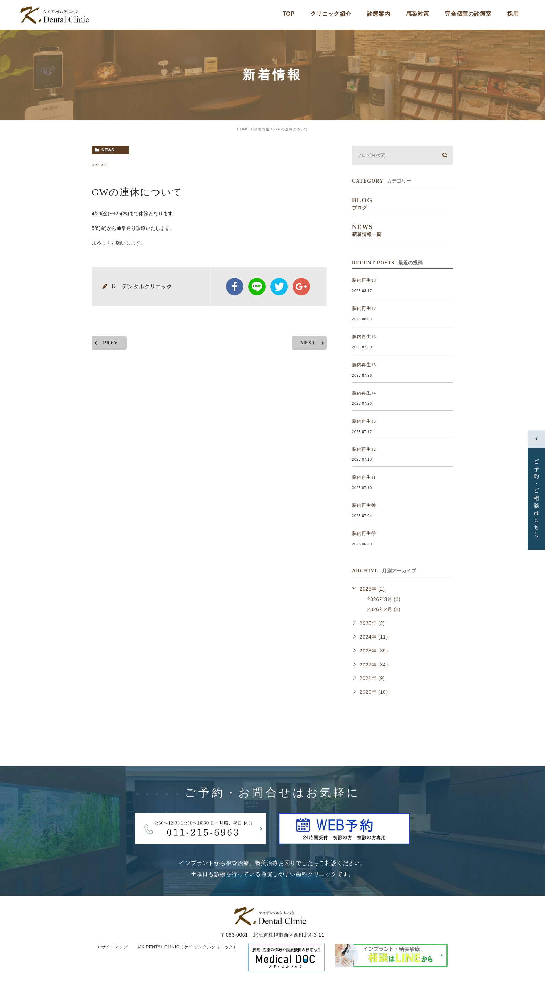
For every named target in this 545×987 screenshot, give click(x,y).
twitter (279, 286)
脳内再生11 (364, 477)
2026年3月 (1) (384, 599)
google (301, 286)
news (107, 149)
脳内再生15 (364, 364)
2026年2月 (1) (384, 609)
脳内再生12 (364, 449)
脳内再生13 (364, 421)
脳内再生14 (364, 392)
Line (257, 286)
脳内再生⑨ (364, 533)
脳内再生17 (364, 308)
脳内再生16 (364, 336)
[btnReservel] (344, 839)
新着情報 (261, 129)
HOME (243, 129)
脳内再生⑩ (364, 505)
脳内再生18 (364, 280)
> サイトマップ (112, 947)
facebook (234, 286)
